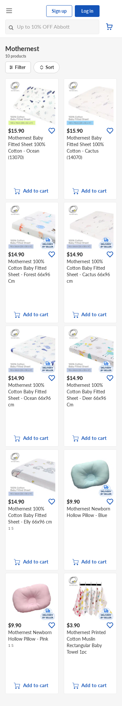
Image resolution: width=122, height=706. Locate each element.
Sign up (59, 11)
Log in (87, 11)
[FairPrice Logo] (30, 11)
